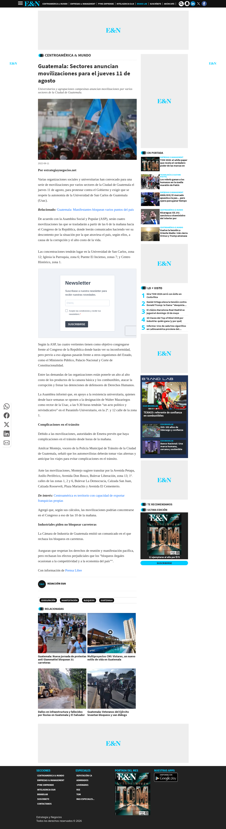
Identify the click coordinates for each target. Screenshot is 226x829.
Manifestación (69, 600)
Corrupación (48, 600)
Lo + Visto (154, 288)
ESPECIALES (83, 770)
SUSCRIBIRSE (164, 563)
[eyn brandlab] (157, 379)
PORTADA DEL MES (126, 770)
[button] (6, 406)
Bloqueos (89, 600)
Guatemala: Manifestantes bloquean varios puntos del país (95, 209)
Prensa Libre (73, 570)
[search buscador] (181, 3)
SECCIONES (43, 770)
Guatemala (107, 600)
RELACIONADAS (54, 609)
